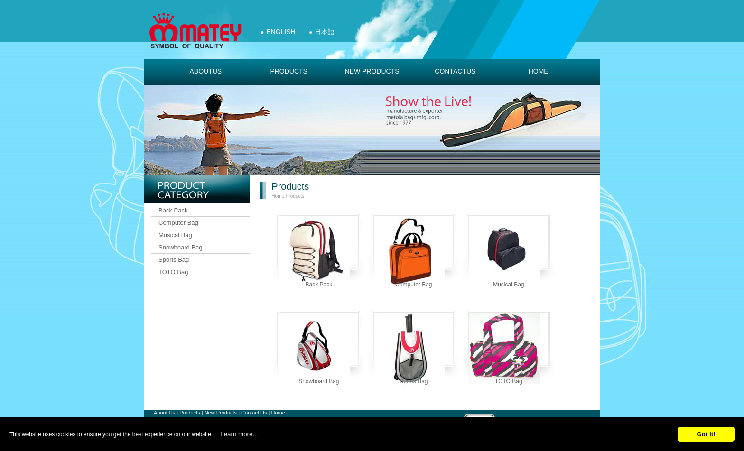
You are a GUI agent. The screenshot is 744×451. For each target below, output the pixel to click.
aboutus (205, 71)
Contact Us (254, 412)
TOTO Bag (173, 272)
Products (295, 196)
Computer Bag (178, 222)
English (280, 32)
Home (539, 71)
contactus (455, 71)
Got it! (706, 434)
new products (371, 71)
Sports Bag (173, 259)
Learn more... (239, 434)
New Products (221, 412)
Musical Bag (175, 235)
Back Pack (172, 210)
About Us (164, 412)
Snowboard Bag (180, 247)
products (288, 71)
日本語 (325, 32)
